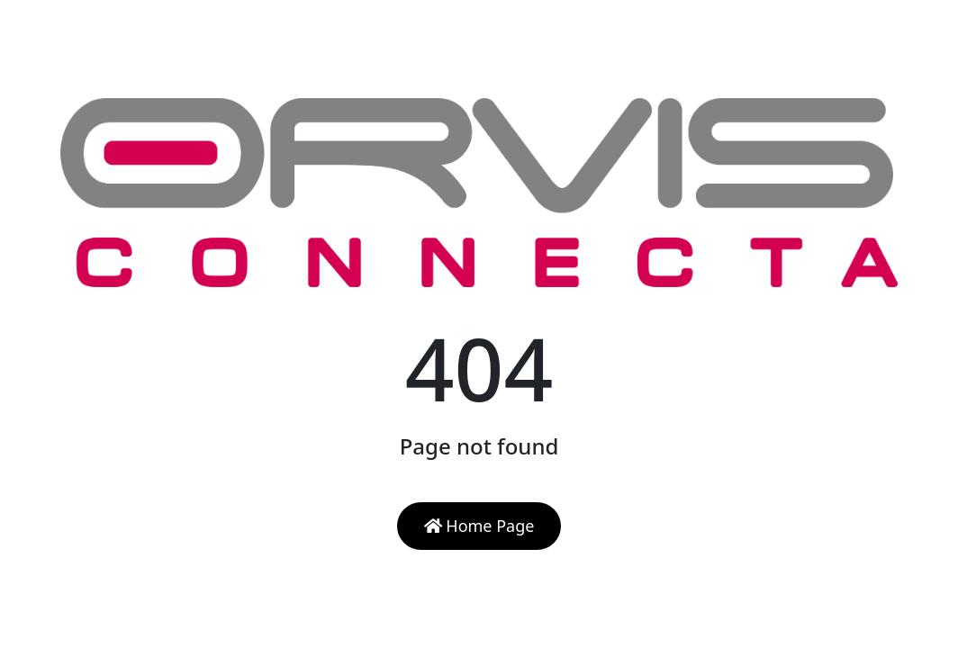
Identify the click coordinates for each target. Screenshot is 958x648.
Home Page (479, 525)
